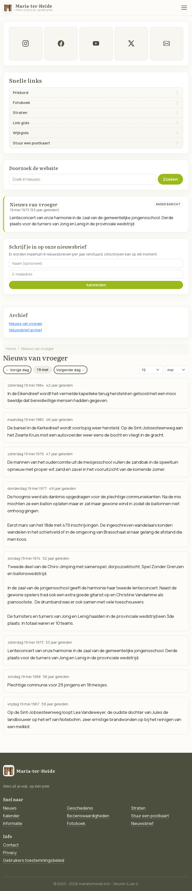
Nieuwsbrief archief (25, 329)
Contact (11, 845)
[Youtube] (96, 43)
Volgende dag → (70, 369)
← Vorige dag (17, 369)
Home (11, 348)
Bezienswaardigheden (88, 816)
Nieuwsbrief (142, 823)
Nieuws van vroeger (25, 323)
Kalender (11, 816)
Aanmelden (96, 284)
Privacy (10, 852)
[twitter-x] (131, 43)
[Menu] (184, 7)
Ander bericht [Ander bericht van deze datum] (168, 204)
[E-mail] (166, 43)
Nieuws (10, 808)
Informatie (12, 823)
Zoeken (170, 179)
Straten (138, 808)
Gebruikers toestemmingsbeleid (33, 860)
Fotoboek (76, 823)
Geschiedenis (80, 808)
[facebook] (60, 43)
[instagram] (25, 43)
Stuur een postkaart (150, 816)
